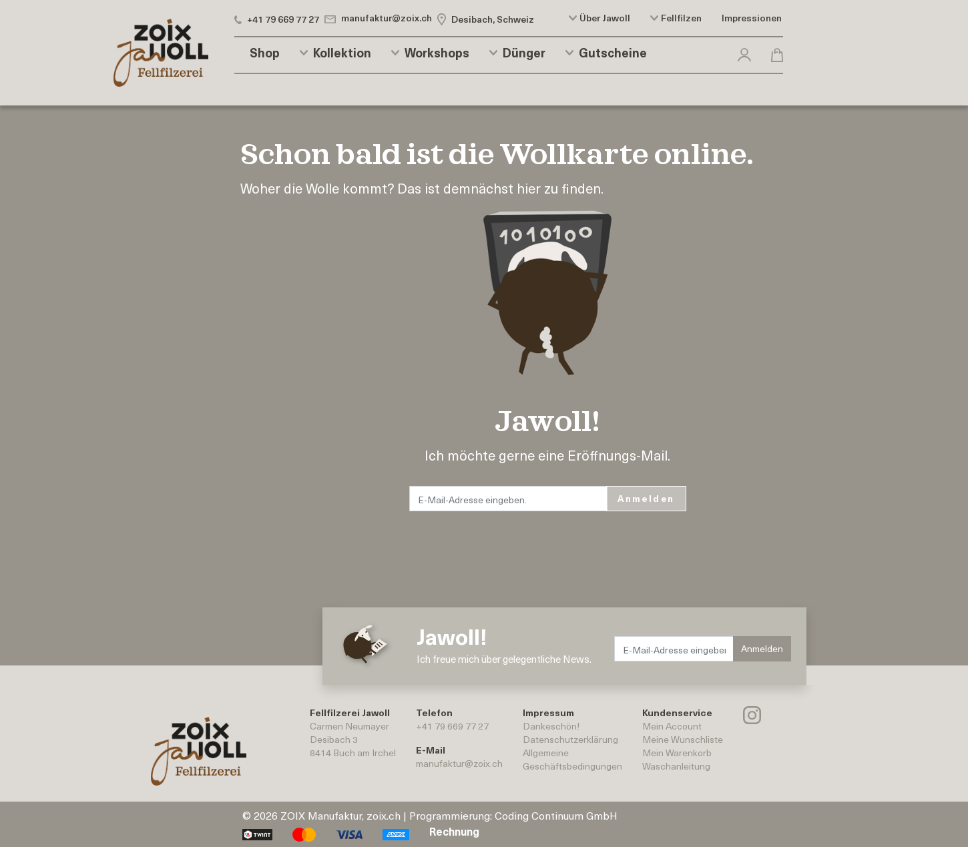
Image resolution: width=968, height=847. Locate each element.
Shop (265, 52)
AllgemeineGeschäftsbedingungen (572, 759)
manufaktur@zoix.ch (459, 763)
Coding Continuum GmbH (556, 815)
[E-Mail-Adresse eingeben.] (508, 498)
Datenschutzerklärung (570, 739)
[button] (744, 52)
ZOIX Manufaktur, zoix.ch (340, 815)
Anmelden (646, 498)
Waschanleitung (676, 766)
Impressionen (752, 18)
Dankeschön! (551, 726)
